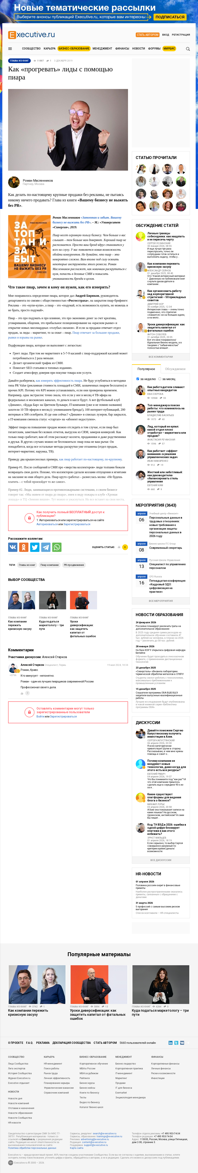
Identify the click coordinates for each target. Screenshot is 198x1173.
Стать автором (147, 34)
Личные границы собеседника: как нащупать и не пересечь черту (166, 236)
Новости (138, 48)
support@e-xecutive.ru (96, 1145)
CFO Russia (155, 576)
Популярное (146, 369)
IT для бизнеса (123, 1088)
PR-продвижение (74, 564)
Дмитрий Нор (155, 304)
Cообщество (16, 1057)
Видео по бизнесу (90, 1102)
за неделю (148, 379)
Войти (40, 716)
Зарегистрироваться (77, 524)
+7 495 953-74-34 (170, 1133)
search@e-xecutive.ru (104, 1133)
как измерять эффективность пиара (59, 380)
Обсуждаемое (175, 369)
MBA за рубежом (89, 1073)
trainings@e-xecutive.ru (109, 1136)
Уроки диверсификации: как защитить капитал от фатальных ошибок (83, 629)
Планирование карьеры (57, 1083)
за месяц (168, 379)
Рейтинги (85, 1078)
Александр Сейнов (159, 270)
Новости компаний (18, 1103)
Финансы (122, 48)
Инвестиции (158, 1078)
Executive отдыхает (18, 1083)
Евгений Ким (155, 485)
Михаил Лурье (156, 804)
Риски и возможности (163, 1073)
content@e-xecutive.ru (94, 1142)
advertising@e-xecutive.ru (95, 1139)
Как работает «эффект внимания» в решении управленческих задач (162, 454)
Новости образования (20, 1113)
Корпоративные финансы (165, 1063)
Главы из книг (17, 617)
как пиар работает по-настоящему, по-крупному (90, 459)
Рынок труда (51, 1073)
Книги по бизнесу (89, 1092)
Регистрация (181, 34)
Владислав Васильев (160, 415)
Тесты (83, 1097)
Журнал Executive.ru (19, 1078)
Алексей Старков (54, 657)
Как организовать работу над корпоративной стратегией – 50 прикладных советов (166, 295)
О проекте (15, 1042)
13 (106, 1006)
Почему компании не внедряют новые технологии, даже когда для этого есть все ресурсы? (166, 765)
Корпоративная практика (129, 1068)
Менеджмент (102, 48)
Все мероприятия (161, 600)
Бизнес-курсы (87, 1083)
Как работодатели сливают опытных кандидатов (166, 389)
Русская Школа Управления (164, 560)
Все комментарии (161, 356)
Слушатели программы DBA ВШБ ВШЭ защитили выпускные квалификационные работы (159, 695)
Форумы (154, 48)
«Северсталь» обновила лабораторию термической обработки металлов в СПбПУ (160, 672)
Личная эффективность (57, 1078)
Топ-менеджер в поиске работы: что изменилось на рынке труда (165, 408)
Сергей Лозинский (158, 243)
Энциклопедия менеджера (130, 1097)
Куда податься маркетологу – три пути (51, 625)
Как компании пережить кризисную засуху (20, 625)
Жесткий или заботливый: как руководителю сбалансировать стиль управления (165, 477)
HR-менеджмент (53, 1063)
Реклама (43, 1042)
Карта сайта (76, 1148)
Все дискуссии (160, 860)
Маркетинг (121, 1078)
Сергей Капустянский (161, 740)
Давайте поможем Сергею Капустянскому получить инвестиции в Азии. (165, 733)
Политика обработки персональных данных (32, 1148)
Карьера (49, 48)
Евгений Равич (156, 774)
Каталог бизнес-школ (91, 1107)
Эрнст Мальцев (156, 837)
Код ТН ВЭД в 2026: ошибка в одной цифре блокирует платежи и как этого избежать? (166, 829)
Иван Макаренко (157, 461)
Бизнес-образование (74, 48)
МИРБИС (169, 48)
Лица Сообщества (18, 1063)
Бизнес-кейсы (87, 1088)
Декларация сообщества (71, 1042)
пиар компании (50, 564)
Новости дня (15, 1098)
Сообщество (31, 48)
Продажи (120, 1083)
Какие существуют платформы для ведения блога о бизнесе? (164, 797)
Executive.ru (28, 1139)
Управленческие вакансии (59, 1088)
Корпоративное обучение (94, 1063)
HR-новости (14, 1122)
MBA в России (87, 1068)
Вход (165, 34)
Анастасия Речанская (161, 439)
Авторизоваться (47, 524)
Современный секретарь (165, 547)
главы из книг (27, 564)
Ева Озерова (155, 394)
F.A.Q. (29, 1042)
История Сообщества (20, 1073)
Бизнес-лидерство (125, 1063)
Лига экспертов (16, 1068)
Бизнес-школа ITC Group (162, 543)
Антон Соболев (156, 334)
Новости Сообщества (20, 1118)
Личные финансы (161, 1068)
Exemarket (121, 1092)
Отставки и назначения (21, 1108)
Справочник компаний (56, 1092)
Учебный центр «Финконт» (163, 513)
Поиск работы (51, 1068)
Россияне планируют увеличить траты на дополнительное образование (158, 627)
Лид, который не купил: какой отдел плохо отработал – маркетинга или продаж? (166, 431)
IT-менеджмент (123, 1073)
